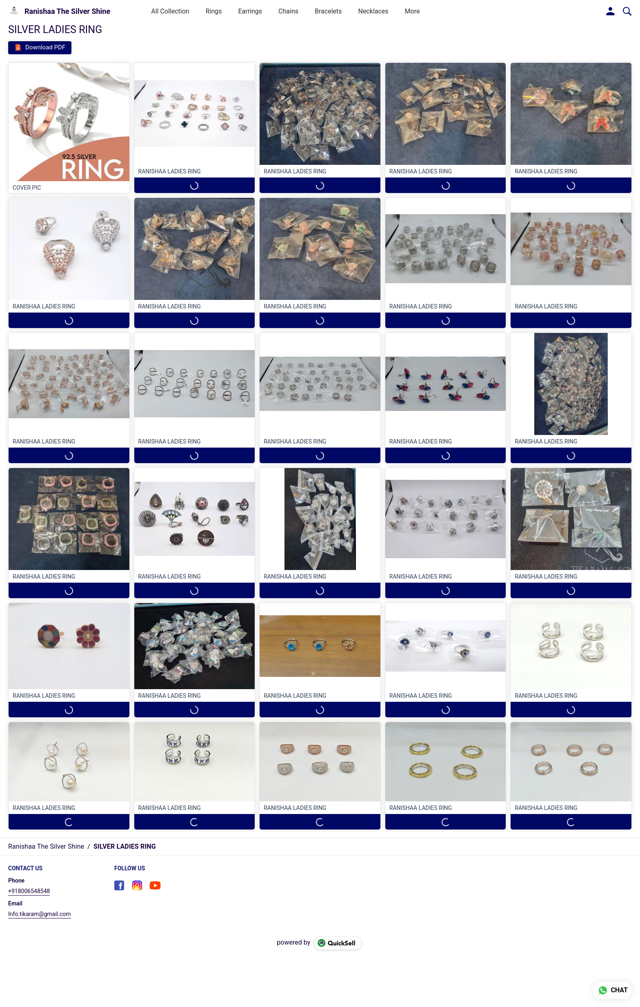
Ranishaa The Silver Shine (67, 11)
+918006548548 (29, 891)
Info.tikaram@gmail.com (39, 914)
